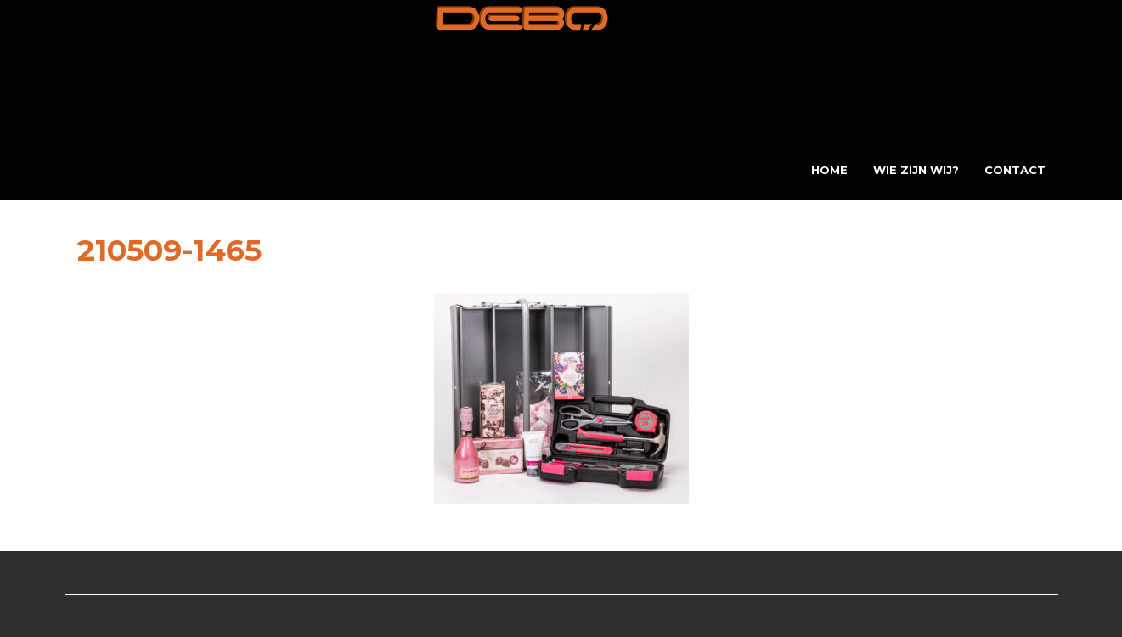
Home (829, 170)
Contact (1015, 170)
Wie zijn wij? (916, 170)
